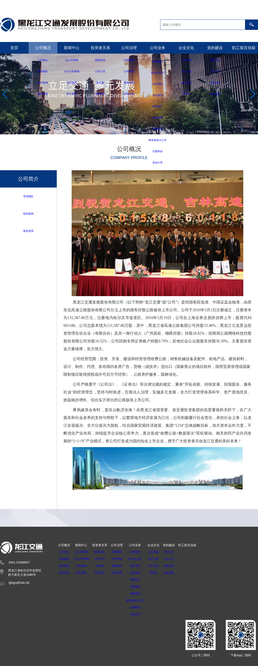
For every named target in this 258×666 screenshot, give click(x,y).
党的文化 (174, 552)
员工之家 (159, 559)
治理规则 (119, 552)
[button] (125, 131)
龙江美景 (159, 566)
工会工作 (174, 559)
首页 (14, 48)
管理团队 (28, 196)
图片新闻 (82, 573)
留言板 (102, 566)
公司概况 (43, 48)
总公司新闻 (82, 552)
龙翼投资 (139, 593)
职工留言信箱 (243, 48)
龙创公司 (139, 614)
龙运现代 (139, 573)
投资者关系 (100, 48)
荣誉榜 (159, 573)
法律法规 (119, 573)
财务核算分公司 (139, 600)
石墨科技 (139, 607)
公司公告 (102, 559)
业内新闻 (82, 566)
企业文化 (186, 48)
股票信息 (102, 552)
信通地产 (139, 579)
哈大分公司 (139, 559)
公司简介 (64, 552)
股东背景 (28, 231)
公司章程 (119, 559)
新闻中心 (71, 48)
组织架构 (28, 214)
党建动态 (174, 566)
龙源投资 (139, 586)
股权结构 (119, 566)
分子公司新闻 (82, 559)
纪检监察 (174, 573)
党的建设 (215, 48)
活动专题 (159, 552)
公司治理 (129, 48)
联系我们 (102, 573)
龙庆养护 (139, 566)
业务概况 (139, 552)
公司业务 (157, 48)
